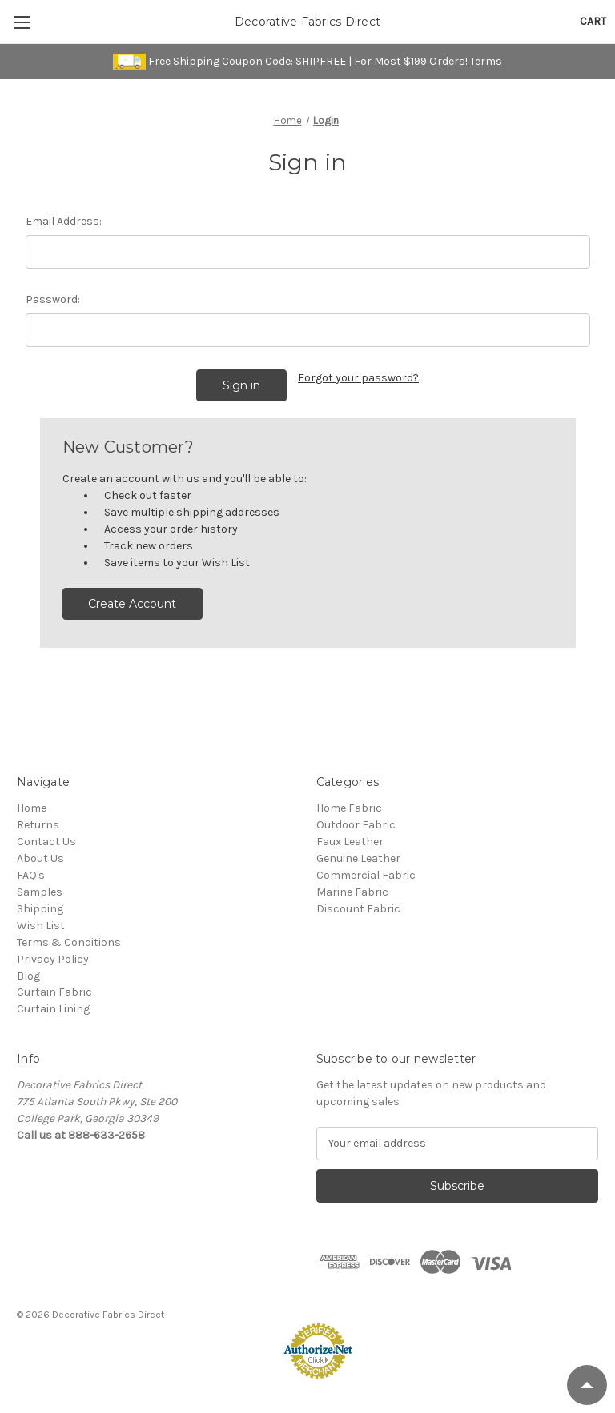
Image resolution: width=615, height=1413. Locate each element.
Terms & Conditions (69, 942)
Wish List (41, 925)
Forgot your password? (358, 378)
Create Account (132, 604)
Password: (53, 299)
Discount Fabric (358, 909)
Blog (28, 976)
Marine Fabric (352, 892)
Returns (38, 825)
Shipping (40, 909)
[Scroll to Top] (587, 1385)
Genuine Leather (358, 858)
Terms (486, 61)
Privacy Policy (53, 959)
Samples (39, 892)
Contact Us (46, 841)
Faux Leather (350, 841)
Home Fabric (349, 808)
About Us (40, 858)
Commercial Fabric (366, 875)
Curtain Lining (53, 1009)
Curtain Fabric (54, 992)
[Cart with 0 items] (593, 21)
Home (31, 808)
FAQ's (31, 875)
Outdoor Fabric (356, 825)
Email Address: (64, 221)
